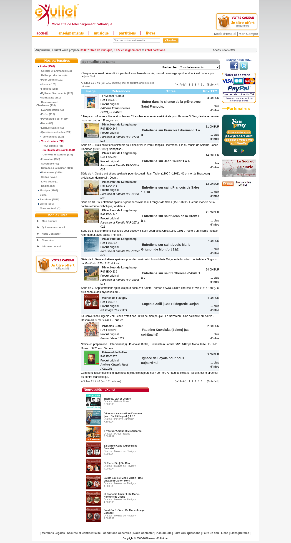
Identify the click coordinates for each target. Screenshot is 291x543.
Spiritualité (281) (48, 97)
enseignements (71, 33)
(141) (55, 150)
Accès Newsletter (224, 50)
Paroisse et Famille (112, 136)
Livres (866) (45, 203)
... (204, 84)
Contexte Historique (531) (54, 154)
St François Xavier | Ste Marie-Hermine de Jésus (122, 495)
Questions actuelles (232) (53, 132)
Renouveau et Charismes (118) (47, 104)
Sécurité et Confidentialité (84, 533)
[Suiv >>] (212, 84)
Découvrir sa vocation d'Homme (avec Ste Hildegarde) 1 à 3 (123, 415)
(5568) (45, 66)
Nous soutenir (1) (48, 208)
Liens (224, 533)
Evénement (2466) (49, 172)
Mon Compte (248, 34)
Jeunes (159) (46, 84)
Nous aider (48, 240)
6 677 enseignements (127, 50)
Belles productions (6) (52, 75)
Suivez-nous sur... (239, 59)
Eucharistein (108, 338)
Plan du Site (164, 533)
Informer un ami (51, 246)
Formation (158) (48, 159)
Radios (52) (45, 185)
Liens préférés (240, 533)
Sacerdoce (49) (47, 163)
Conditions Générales (117, 533)
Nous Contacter (51, 233)
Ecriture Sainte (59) (50, 127)
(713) (50, 141)
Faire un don (211, 533)
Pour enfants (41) (49, 145)
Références (121, 91)
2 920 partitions (155, 50)
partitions (127, 33)
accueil (42, 33)
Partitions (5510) (47, 199)
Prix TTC (210, 91)
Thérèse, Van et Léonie (117, 398)
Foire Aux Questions (187, 533)
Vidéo (41, 195)
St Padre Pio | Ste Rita (117, 463)
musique (101, 33)
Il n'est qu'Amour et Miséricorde (123, 431)
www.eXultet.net (158, 538)
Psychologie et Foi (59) (52, 118)
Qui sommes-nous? (53, 227)
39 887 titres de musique (96, 50)
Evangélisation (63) (50, 109)
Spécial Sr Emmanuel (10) (54, 70)
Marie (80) (44, 123)
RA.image (106, 310)
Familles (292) (47, 88)
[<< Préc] (180, 84)
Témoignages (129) (50, 136)
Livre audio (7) (47, 181)
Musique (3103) (47, 190)
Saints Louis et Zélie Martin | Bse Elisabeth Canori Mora (123, 479)
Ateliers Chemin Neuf (114, 364)
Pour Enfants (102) (49, 79)
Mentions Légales (53, 533)
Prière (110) (45, 114)
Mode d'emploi (225, 34)
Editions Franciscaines (115, 108)
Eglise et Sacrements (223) (54, 93)
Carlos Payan (46, 177)
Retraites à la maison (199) (54, 168)
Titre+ (171, 91)
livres (150, 33)
